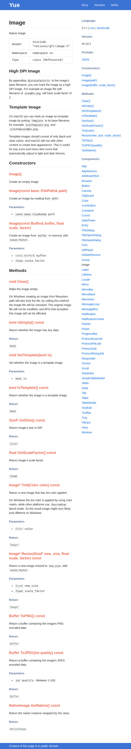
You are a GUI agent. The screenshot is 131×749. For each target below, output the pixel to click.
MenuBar (87, 289)
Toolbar (86, 412)
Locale (86, 279)
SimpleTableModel (93, 378)
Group (85, 259)
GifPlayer (87, 250)
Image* (14, 545)
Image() (86, 75)
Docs (85, 5)
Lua (91, 28)
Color (19, 529)
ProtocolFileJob (91, 343)
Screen (86, 363)
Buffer (14, 644)
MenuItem (88, 299)
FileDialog (88, 230)
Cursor (86, 215)
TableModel (89, 402)
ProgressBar (89, 333)
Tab (84, 393)
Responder (89, 358)
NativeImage (18, 729)
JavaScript (102, 28)
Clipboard (88, 195)
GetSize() (88, 120)
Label (85, 269)
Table (85, 398)
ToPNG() (87, 140)
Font (84, 245)
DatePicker (88, 220)
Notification (89, 314)
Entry (85, 225)
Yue (14, 5)
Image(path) (89, 80)
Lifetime (86, 274)
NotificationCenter (93, 319)
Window (87, 432)
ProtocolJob (89, 348)
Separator (88, 373)
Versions (99, 5)
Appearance (89, 171)
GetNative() (89, 150)
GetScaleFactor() (92, 125)
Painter (86, 323)
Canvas (86, 190)
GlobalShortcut (91, 254)
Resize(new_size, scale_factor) (101, 135)
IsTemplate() (89, 115)
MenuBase (88, 294)
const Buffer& (25, 256)
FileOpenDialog (91, 235)
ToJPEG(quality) (92, 145)
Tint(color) (88, 130)
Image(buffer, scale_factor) (98, 85)
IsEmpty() (88, 105)
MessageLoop (90, 304)
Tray (84, 417)
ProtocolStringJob (93, 353)
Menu (85, 284)
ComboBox (89, 205)
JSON (85, 59)
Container (88, 210)
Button (86, 185)
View (85, 427)
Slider (85, 383)
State (85, 388)
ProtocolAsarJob (92, 338)
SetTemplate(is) (91, 111)
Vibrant (86, 422)
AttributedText (90, 176)
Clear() (86, 101)
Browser (87, 181)
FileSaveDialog (91, 240)
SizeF (13, 444)
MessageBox (90, 309)
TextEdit (87, 407)
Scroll (85, 368)
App (84, 166)
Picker (85, 329)
